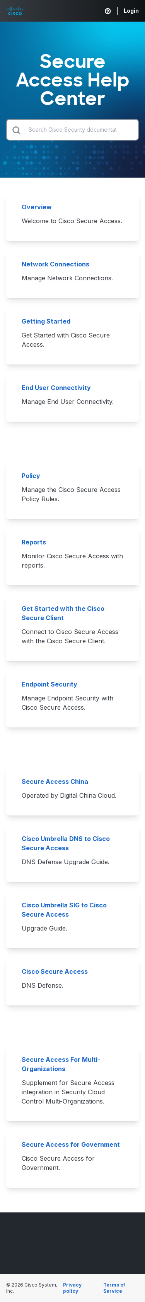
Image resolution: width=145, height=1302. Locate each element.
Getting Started (47, 321)
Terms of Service (114, 1288)
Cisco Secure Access (55, 971)
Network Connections (56, 264)
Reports (34, 542)
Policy (32, 476)
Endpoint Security (49, 684)
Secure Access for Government (71, 1144)
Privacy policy (72, 1288)
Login (131, 10)
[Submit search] (16, 129)
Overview (37, 207)
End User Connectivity (56, 388)
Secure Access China (55, 781)
